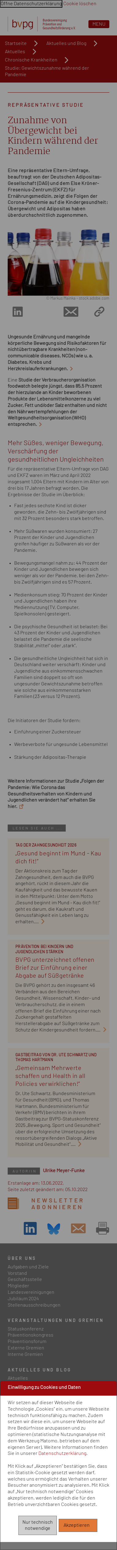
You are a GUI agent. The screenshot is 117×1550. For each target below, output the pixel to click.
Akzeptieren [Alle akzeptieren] (78, 1525)
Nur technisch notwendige (37, 1525)
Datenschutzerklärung (62, 1453)
